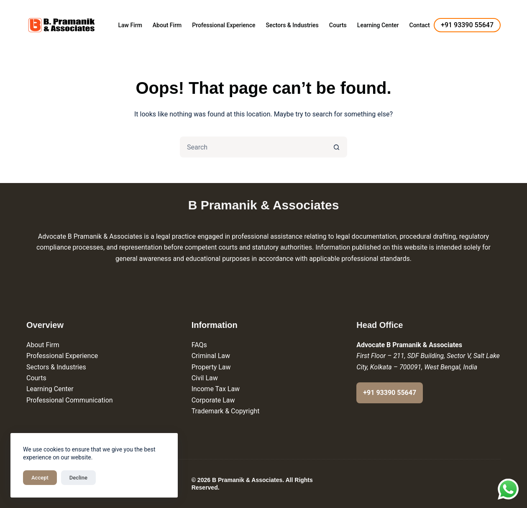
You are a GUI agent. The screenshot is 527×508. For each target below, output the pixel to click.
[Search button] (336, 147)
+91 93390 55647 (467, 25)
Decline (78, 477)
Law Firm (130, 25)
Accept (40, 477)
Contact (419, 25)
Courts (338, 25)
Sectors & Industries (292, 25)
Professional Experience (223, 25)
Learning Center (378, 25)
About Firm (167, 25)
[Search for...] (253, 147)
